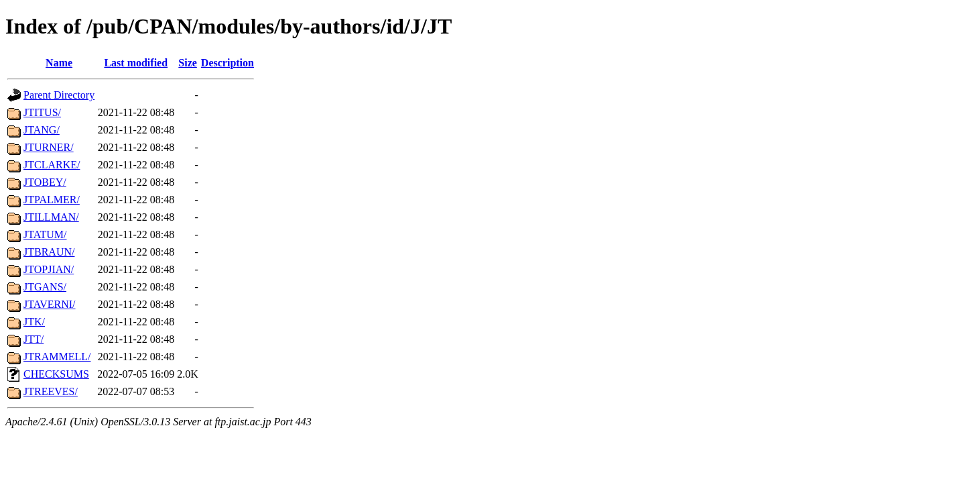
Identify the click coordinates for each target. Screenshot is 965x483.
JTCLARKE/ (51, 164)
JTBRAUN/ (48, 252)
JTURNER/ (48, 147)
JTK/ (34, 321)
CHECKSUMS (56, 374)
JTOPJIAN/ (48, 269)
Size (187, 62)
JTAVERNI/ (49, 304)
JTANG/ (41, 130)
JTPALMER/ (51, 199)
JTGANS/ (44, 286)
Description (227, 62)
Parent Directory (58, 95)
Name (59, 62)
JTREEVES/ (50, 391)
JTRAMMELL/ (56, 356)
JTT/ (33, 339)
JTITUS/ (42, 112)
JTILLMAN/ (51, 217)
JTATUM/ (45, 234)
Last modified (136, 62)
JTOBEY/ (44, 182)
